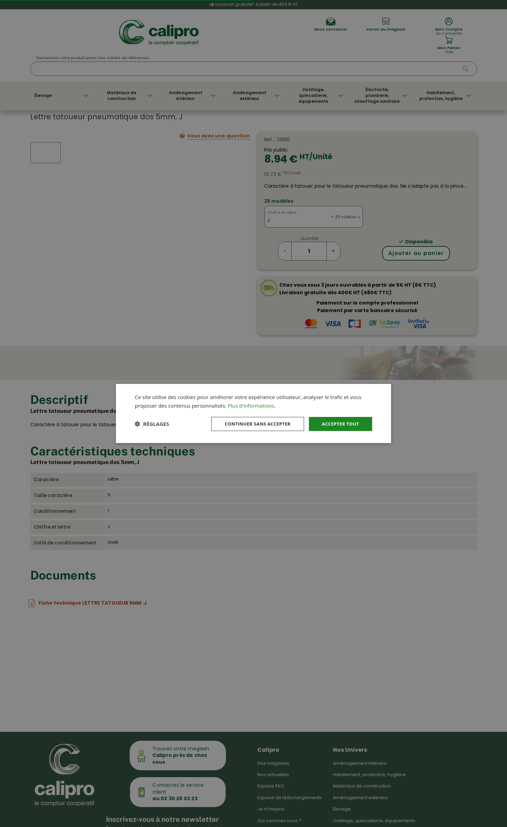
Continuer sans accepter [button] (252, 423)
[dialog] (253, 413)
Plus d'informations (251, 404)
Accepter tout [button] (339, 423)
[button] (152, 424)
